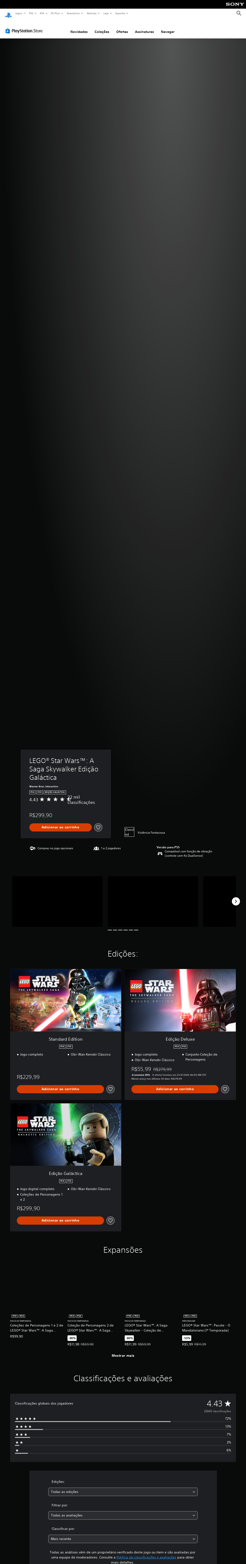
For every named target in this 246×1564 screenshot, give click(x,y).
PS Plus (55, 13)
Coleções (102, 27)
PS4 (42, 13)
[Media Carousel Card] (57, 897)
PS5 (31, 13)
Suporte (120, 13)
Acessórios (73, 13)
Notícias (92, 13)
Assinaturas (144, 27)
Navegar (167, 27)
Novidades (79, 27)
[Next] (236, 897)
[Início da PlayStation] (8, 13)
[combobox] (123, 1487)
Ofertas (122, 27)
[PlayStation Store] (25, 26)
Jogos (18, 13)
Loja (106, 13)
